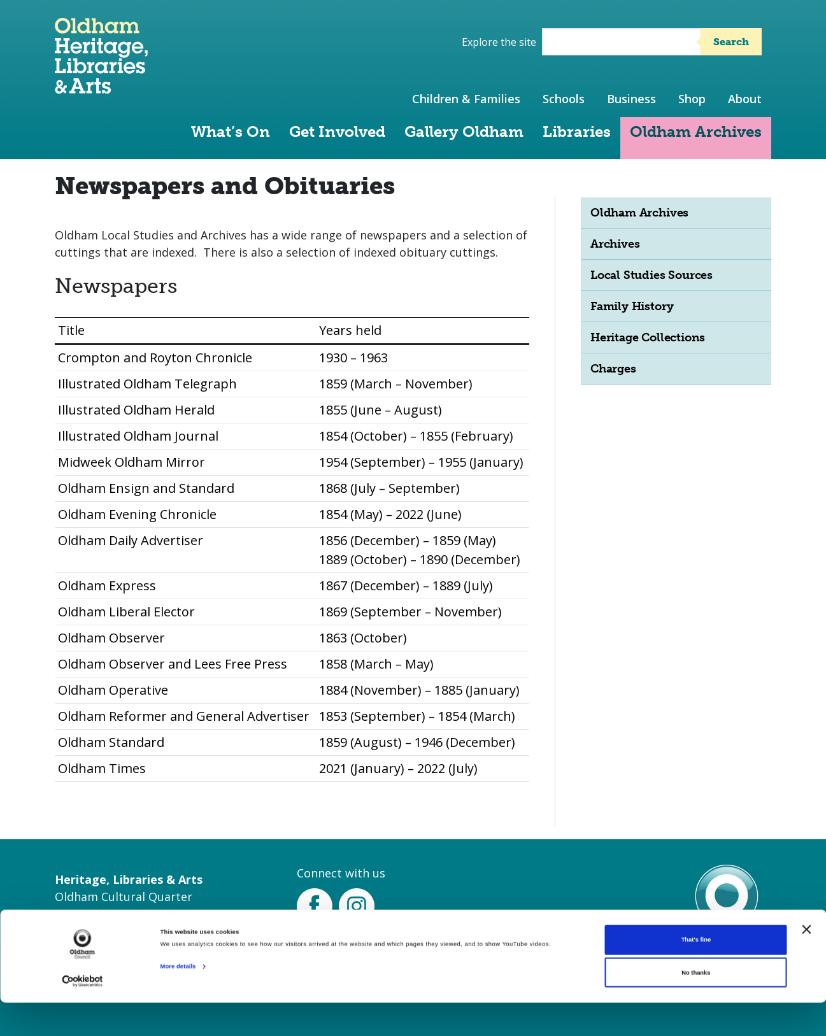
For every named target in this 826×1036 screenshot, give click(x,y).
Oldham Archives (696, 131)
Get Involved (337, 131)
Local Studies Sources (651, 275)
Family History (631, 306)
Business (631, 98)
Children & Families (466, 98)
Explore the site (499, 42)
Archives (614, 244)
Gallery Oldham (463, 131)
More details (178, 1000)
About (745, 98)
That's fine (696, 973)
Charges (613, 369)
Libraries (577, 131)
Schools (564, 98)
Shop (692, 98)
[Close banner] (806, 962)
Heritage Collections (647, 337)
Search (731, 42)
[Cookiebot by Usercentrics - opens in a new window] (82, 1015)
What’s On (230, 131)
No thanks (695, 1006)
